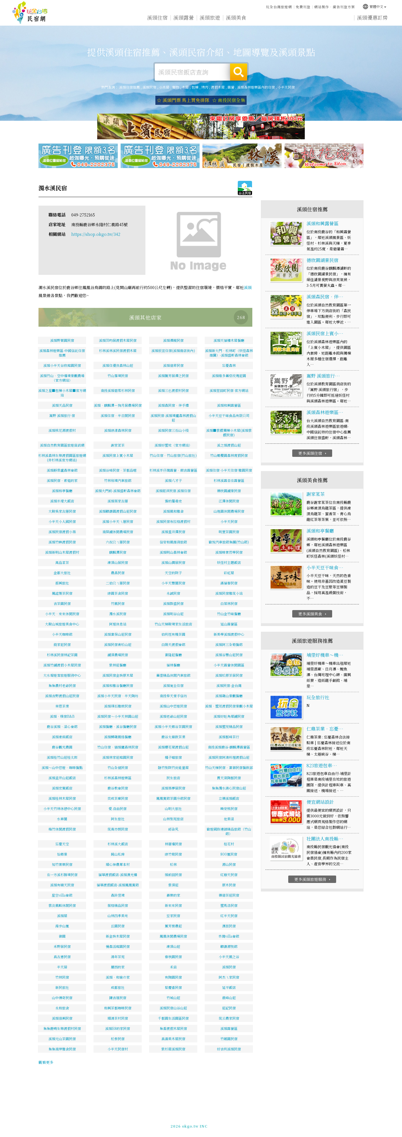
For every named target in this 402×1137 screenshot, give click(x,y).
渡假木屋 (218, 87)
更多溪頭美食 (313, 614)
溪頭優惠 (262, 19)
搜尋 (238, 72)
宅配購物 (341, 22)
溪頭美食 (236, 19)
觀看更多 (45, 1062)
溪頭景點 (314, 22)
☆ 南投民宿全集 (228, 100)
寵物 (175, 87)
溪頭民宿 (149, 87)
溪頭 (248, 288)
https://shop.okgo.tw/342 (95, 235)
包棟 (195, 87)
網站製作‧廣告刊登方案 (334, 6)
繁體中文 (374, 6)
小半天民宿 (286, 87)
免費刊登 (303, 6)
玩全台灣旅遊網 (279, 6)
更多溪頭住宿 (313, 453)
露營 (231, 87)
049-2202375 (265, 1125)
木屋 (185, 87)
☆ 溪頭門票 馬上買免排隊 (183, 100)
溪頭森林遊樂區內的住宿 (256, 87)
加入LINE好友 (293, 1125)
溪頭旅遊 (210, 18)
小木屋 (164, 87)
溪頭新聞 (288, 20)
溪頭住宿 (157, 17)
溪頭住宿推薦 (29, 13)
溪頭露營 (183, 18)
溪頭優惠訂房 (372, 18)
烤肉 (204, 87)
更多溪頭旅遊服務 (313, 880)
